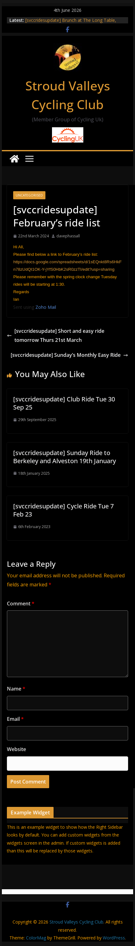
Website (16, 749)
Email (15, 719)
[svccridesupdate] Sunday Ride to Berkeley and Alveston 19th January (64, 457)
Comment (20, 603)
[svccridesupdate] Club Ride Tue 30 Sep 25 (64, 403)
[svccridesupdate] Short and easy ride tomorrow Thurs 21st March (55, 335)
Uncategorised (29, 195)
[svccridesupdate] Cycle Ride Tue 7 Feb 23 (63, 510)
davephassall (68, 236)
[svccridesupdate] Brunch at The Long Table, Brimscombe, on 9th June (70, 23)
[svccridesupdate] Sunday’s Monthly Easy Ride (69, 355)
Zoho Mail (45, 307)
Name (16, 688)
